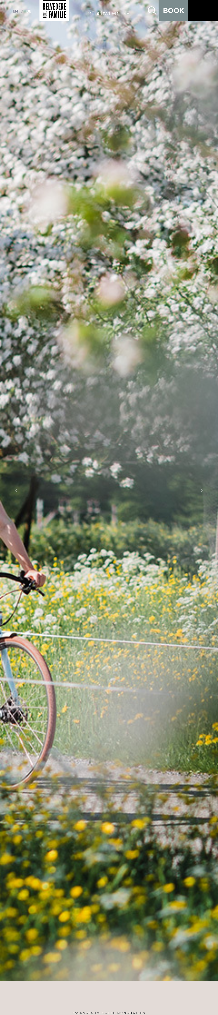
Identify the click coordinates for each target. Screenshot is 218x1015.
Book (173, 10)
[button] (16, 490)
